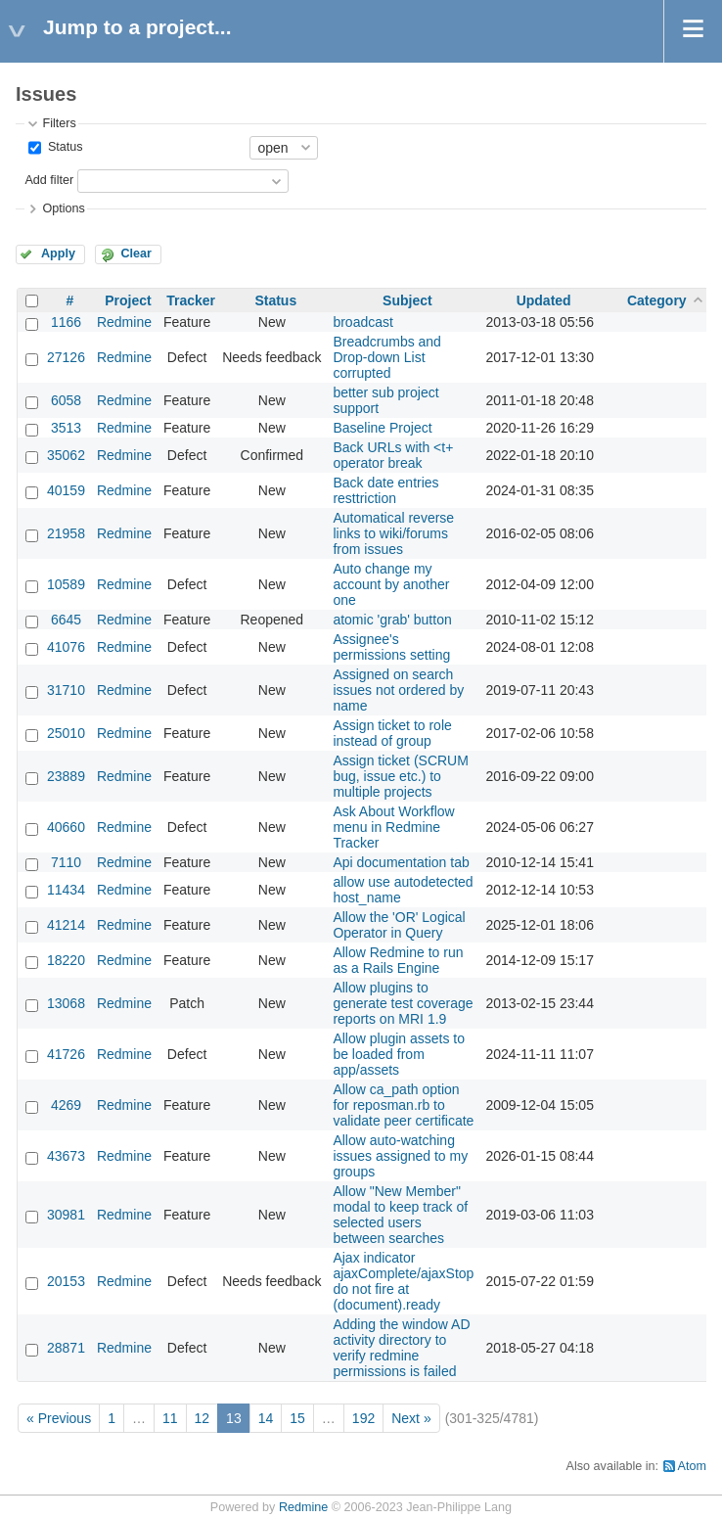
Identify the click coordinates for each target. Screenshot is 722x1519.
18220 (66, 960)
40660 (66, 827)
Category (657, 300)
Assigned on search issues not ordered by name (398, 690)
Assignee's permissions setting (391, 647)
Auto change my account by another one (391, 584)
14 (266, 1418)
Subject (407, 300)
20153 (66, 1281)
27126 (66, 357)
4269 (66, 1105)
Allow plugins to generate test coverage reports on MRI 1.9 (403, 1003)
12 (202, 1418)
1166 (66, 322)
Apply (58, 253)
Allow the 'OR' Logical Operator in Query (399, 925)
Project (128, 300)
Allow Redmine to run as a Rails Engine (398, 960)
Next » (410, 1418)
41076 (66, 647)
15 (297, 1418)
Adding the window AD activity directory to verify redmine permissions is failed (401, 1347)
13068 (66, 1003)
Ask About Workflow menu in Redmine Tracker (393, 827)
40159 (66, 490)
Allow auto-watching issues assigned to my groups (400, 1155)
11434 (66, 890)
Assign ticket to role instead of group (392, 733)
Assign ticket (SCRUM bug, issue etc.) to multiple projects (400, 776)
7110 (66, 862)
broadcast (362, 322)
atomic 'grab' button (392, 619)
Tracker (190, 300)
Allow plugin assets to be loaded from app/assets (399, 1054)
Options (63, 208)
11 (170, 1418)
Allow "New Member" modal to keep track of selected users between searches (400, 1214)
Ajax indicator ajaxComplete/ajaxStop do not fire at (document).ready (403, 1281)
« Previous (58, 1418)
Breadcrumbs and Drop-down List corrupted (387, 357)
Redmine (124, 322)
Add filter (48, 180)
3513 (66, 428)
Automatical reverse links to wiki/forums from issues (393, 533)
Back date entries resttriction (385, 490)
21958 (66, 533)
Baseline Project (382, 428)
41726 (66, 1054)
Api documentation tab (401, 862)
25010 (66, 733)
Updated (544, 300)
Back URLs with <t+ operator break (393, 455)
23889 (66, 776)
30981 (66, 1214)
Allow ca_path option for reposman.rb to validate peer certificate (403, 1105)
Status (63, 147)
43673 (66, 1156)
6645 (66, 619)
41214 (66, 925)
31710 (66, 690)
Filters (58, 123)
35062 (66, 455)
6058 (66, 400)
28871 (66, 1348)
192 (363, 1418)
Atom (692, 1466)
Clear (136, 253)
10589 (66, 584)
